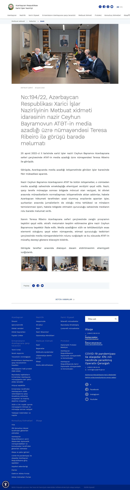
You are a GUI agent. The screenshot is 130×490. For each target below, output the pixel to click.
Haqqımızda (40, 321)
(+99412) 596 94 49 (92, 367)
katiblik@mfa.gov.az (91, 339)
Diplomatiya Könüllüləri (45, 335)
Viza (13, 425)
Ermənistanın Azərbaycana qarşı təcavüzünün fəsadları (22, 362)
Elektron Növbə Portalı (20, 473)
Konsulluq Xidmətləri (113, 15)
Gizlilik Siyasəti (89, 487)
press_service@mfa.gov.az (93, 344)
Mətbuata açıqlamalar (44, 352)
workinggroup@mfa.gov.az (95, 370)
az (118, 7)
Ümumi (14, 321)
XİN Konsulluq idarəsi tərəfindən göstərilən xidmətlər (20, 430)
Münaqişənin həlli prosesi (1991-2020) (22, 370)
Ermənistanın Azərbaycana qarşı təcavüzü (58, 15)
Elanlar (14, 470)
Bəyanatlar (40, 348)
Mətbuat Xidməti (85, 15)
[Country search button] (116, 319)
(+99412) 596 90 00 (92, 333)
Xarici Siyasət (34, 15)
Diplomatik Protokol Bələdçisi (68, 346)
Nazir (38, 328)
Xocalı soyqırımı (18, 353)
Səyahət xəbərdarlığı (20, 466)
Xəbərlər (32, 21)
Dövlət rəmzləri (18, 328)
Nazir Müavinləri (42, 332)
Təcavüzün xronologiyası (21, 357)
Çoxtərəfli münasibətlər (70, 328)
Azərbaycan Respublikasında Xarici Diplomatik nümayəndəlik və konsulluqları (71, 365)
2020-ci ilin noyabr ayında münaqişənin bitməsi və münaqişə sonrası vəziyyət (22, 407)
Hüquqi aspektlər (18, 385)
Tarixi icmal (16, 350)
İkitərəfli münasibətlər (69, 321)
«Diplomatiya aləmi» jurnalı (44, 357)
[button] (5, 484)
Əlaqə (126, 15)
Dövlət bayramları (18, 332)
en (121, 7)
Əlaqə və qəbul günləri (20, 452)
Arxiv (42, 21)
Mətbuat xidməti (18, 21)
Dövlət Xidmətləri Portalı (21, 477)
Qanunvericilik (17, 325)
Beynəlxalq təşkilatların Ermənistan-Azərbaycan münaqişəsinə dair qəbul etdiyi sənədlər (21, 378)
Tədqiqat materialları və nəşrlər (21, 414)
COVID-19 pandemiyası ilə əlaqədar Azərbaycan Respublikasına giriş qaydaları (22, 459)
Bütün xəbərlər (64, 299)
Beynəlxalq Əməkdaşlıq (70, 325)
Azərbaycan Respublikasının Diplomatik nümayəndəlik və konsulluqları (71, 354)
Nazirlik (22, 15)
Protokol (98, 15)
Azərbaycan (12, 15)
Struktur (39, 325)
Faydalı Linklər (17, 335)
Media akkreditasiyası (44, 365)
